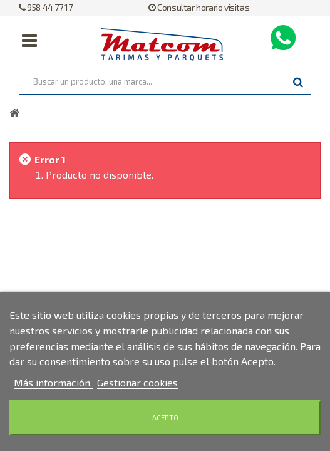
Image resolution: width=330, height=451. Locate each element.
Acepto (165, 417)
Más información (53, 382)
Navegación (29, 41)
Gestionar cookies (137, 382)
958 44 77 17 (45, 7)
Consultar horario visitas (198, 7)
